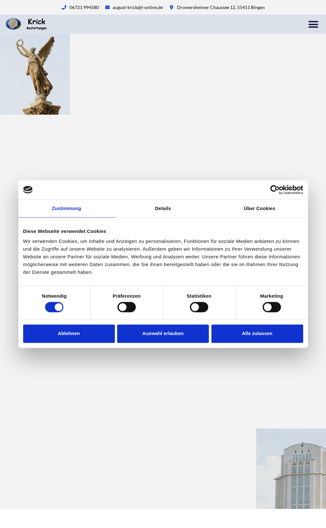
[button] (313, 24)
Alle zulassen (257, 333)
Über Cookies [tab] (259, 208)
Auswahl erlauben (162, 333)
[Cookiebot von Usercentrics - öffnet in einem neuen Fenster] (275, 190)
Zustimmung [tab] (66, 208)
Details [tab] (163, 208)
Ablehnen (69, 333)
